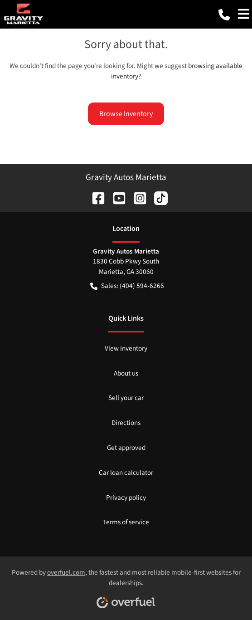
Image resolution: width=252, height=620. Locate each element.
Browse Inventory (126, 114)
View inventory (126, 348)
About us (126, 373)
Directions (126, 423)
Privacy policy (126, 498)
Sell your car (126, 398)
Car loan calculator (126, 473)
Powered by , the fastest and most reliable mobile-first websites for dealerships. (126, 585)
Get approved (126, 448)
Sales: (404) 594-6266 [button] (127, 286)
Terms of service (126, 522)
